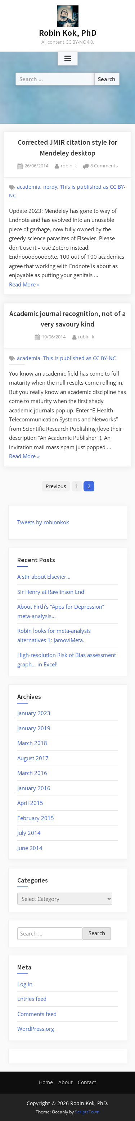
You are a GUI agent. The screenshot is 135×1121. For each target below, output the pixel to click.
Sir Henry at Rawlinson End (50, 591)
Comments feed (37, 1013)
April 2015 (30, 802)
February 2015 (35, 818)
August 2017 (33, 758)
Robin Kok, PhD (67, 32)
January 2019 (33, 728)
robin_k (69, 165)
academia (28, 187)
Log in (24, 984)
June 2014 (29, 847)
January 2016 (33, 788)
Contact (87, 1082)
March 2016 (32, 772)
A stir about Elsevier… (44, 576)
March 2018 (32, 742)
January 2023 (33, 713)
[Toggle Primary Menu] (68, 59)
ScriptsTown (87, 1112)
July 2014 (29, 832)
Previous (56, 486)
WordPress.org (35, 1028)
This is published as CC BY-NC (79, 358)
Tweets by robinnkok (43, 522)
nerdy (50, 187)
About (65, 1082)
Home (46, 1082)
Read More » (24, 285)
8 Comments (104, 166)
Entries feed (31, 998)
